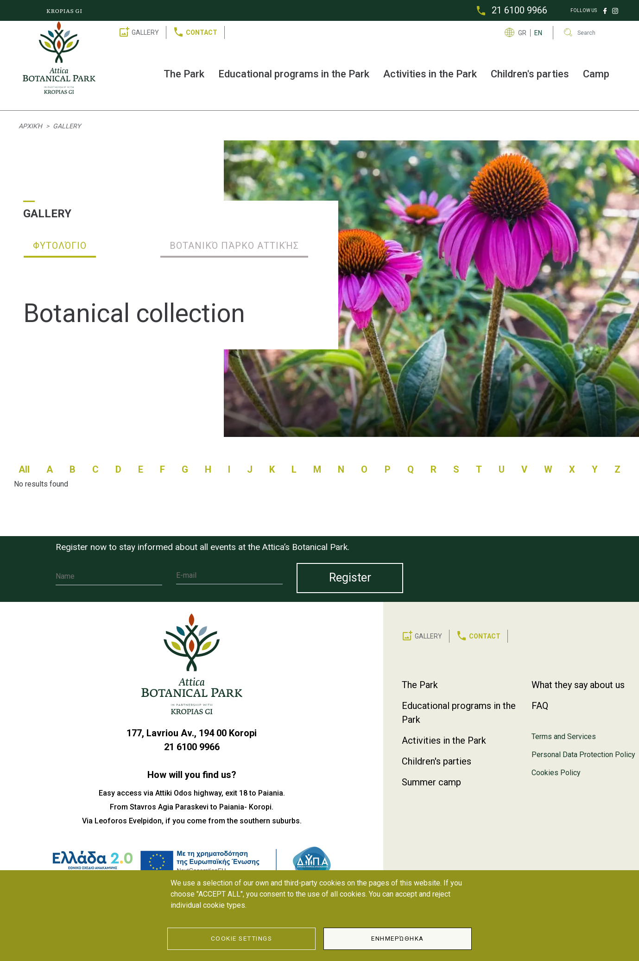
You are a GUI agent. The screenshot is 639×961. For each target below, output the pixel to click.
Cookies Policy (556, 772)
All (24, 469)
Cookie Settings (241, 938)
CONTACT (201, 32)
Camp (596, 74)
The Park (184, 74)
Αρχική (30, 126)
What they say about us (578, 684)
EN (538, 33)
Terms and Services (563, 736)
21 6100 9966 (519, 10)
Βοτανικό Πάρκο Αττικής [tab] (234, 245)
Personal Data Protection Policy (583, 754)
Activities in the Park (430, 74)
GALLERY (145, 32)
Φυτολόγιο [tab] (60, 245)
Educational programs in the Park (293, 74)
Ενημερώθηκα (397, 938)
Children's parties (530, 74)
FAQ (539, 705)
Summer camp (431, 782)
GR (522, 33)
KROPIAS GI (64, 10)
